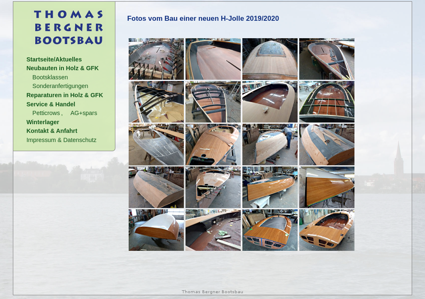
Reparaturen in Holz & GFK (65, 95)
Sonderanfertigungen (60, 86)
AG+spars (84, 113)
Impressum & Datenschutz (62, 140)
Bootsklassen (50, 77)
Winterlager (43, 122)
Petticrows (46, 113)
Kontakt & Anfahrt (52, 130)
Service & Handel (51, 104)
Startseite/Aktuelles (54, 59)
